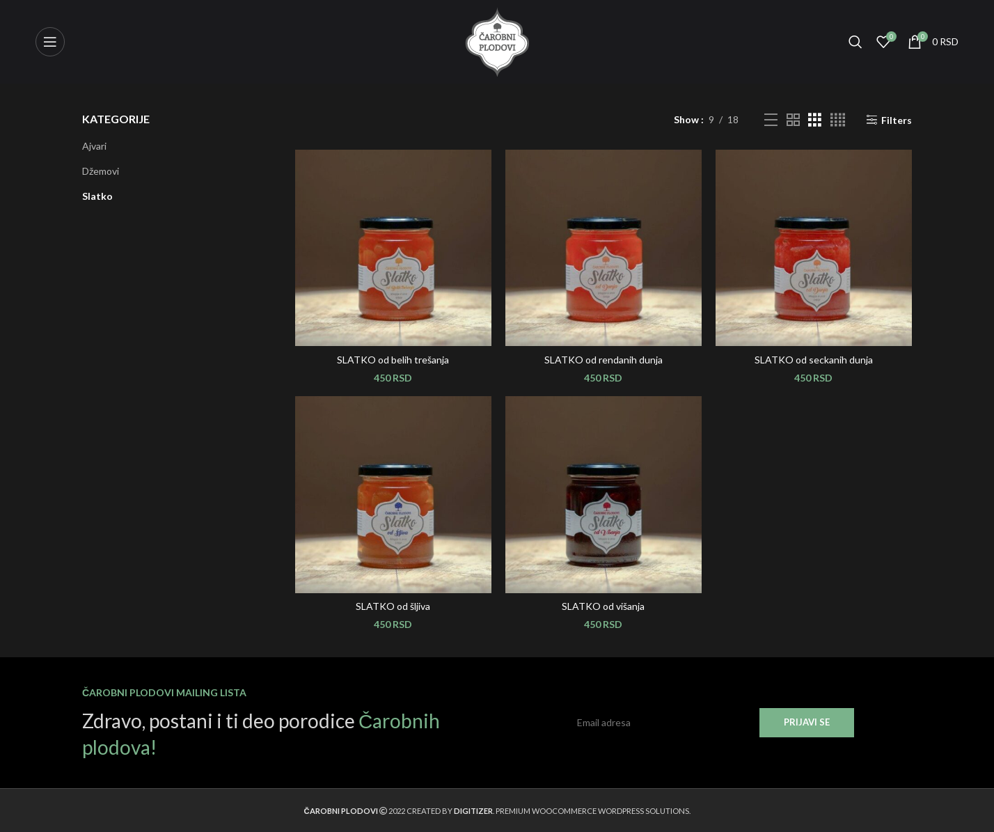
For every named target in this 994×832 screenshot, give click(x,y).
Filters (896, 119)
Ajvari (94, 146)
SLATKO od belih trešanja (393, 360)
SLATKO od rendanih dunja (603, 360)
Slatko (97, 196)
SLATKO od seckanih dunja (814, 360)
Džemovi (100, 171)
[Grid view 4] (837, 120)
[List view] (771, 120)
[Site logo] (497, 41)
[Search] (855, 42)
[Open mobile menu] (50, 42)
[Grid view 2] (793, 120)
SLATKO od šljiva (393, 606)
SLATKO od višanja (603, 606)
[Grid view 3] (814, 120)
